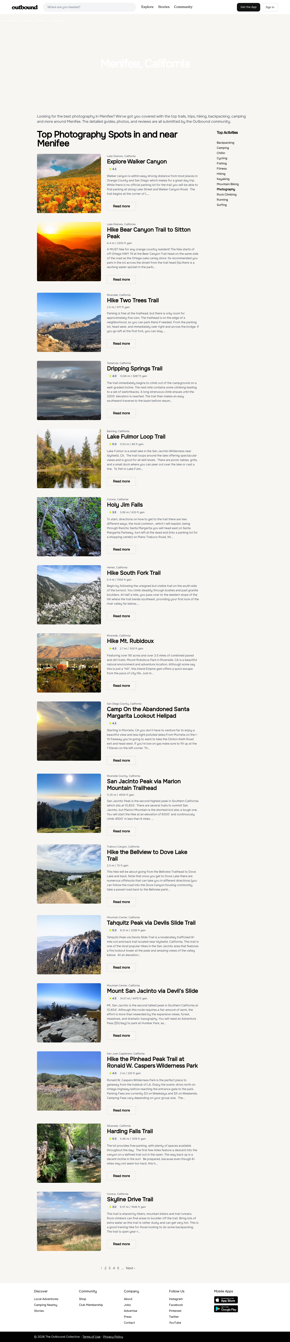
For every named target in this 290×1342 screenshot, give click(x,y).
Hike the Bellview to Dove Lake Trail (147, 855)
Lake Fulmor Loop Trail (136, 436)
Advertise (130, 1311)
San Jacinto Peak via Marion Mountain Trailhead (144, 785)
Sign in (270, 7)
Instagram (176, 1299)
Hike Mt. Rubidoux (130, 641)
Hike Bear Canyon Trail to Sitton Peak (148, 233)
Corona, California (117, 499)
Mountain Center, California (123, 917)
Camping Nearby (45, 1305)
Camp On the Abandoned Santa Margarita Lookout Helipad (148, 712)
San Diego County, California (124, 703)
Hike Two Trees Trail (133, 300)
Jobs (127, 1305)
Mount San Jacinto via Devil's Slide (152, 991)
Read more (121, 206)
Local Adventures (46, 1299)
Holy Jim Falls (125, 504)
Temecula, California (119, 363)
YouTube (175, 1323)
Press (127, 1317)
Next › (130, 1268)
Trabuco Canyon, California (123, 846)
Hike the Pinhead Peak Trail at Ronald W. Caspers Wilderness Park (152, 1062)
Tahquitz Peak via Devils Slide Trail (151, 922)
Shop (82, 1299)
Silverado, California (119, 1125)
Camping (223, 148)
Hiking (221, 174)
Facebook (176, 1305)
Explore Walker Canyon (137, 161)
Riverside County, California (123, 776)
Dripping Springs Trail (134, 368)
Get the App (249, 7)
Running (222, 200)
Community (183, 7)
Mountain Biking (228, 184)
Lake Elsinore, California (121, 156)
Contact (129, 1323)
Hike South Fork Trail (134, 572)
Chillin (221, 153)
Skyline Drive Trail (130, 1199)
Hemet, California (117, 567)
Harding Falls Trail (130, 1131)
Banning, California (118, 431)
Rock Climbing (227, 194)
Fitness (222, 169)
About (128, 1299)
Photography (226, 189)
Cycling (222, 158)
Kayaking (223, 179)
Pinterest (175, 1311)
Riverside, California (119, 295)
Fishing (222, 163)
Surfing (222, 205)
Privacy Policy (113, 1337)
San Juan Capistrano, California (126, 1053)
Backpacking (225, 143)
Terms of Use (91, 1337)
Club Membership (91, 1305)
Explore (147, 7)
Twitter (174, 1317)
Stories (164, 7)
